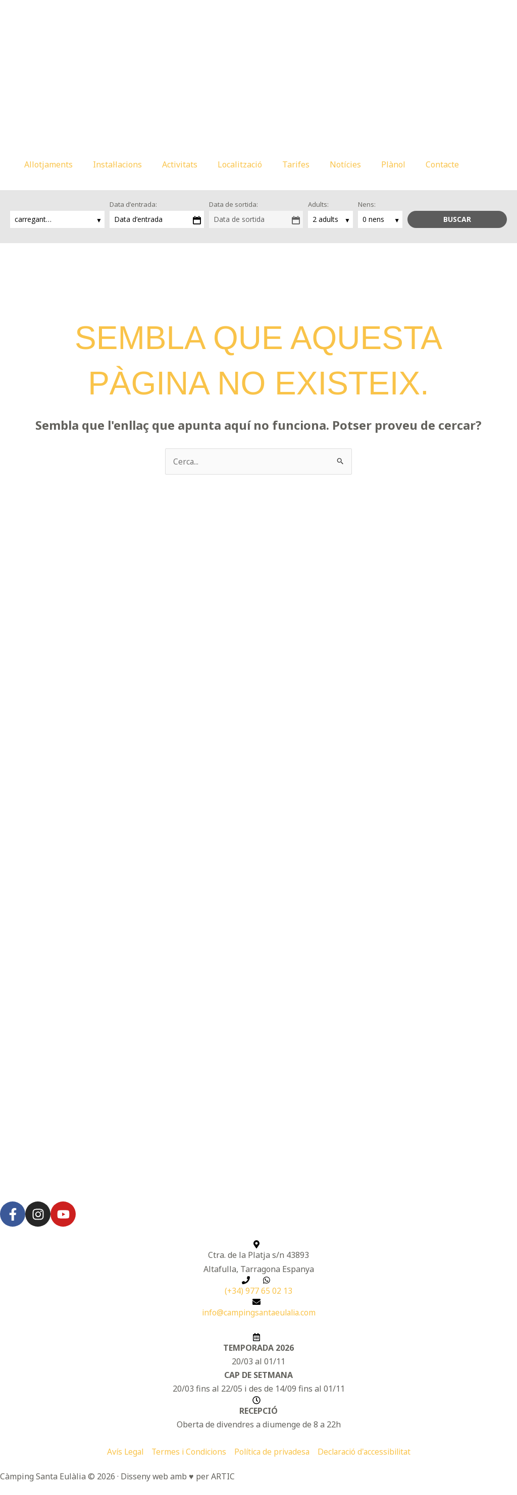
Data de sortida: (233, 204)
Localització (240, 164)
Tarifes (295, 164)
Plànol (393, 164)
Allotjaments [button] (48, 164)
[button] (486, 164)
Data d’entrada (138, 219)
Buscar (457, 219)
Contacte (442, 164)
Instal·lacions (117, 164)
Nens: (367, 204)
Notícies (345, 164)
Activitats (179, 164)
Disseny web (145, 1476)
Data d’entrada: (133, 204)
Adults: (318, 204)
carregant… (34, 219)
